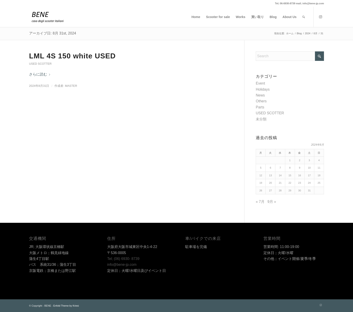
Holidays (262, 89)
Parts (260, 107)
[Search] (303, 17)
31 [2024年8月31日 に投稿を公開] (309, 190)
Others (261, 101)
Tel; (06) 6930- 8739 (123, 259)
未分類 (261, 119)
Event (260, 83)
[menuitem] (195, 17)
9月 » (271, 202)
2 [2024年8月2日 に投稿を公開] (299, 160)
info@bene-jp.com (121, 264)
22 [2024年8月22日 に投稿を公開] (290, 182)
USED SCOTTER (40, 63)
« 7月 (260, 202)
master (71, 85)
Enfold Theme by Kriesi (66, 305)
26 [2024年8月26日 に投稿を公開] (260, 190)
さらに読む (40, 74)
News (260, 95)
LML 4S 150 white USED (72, 56)
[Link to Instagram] (320, 16)
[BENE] (47, 17)
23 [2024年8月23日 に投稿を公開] (299, 182)
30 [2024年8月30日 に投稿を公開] (299, 190)
